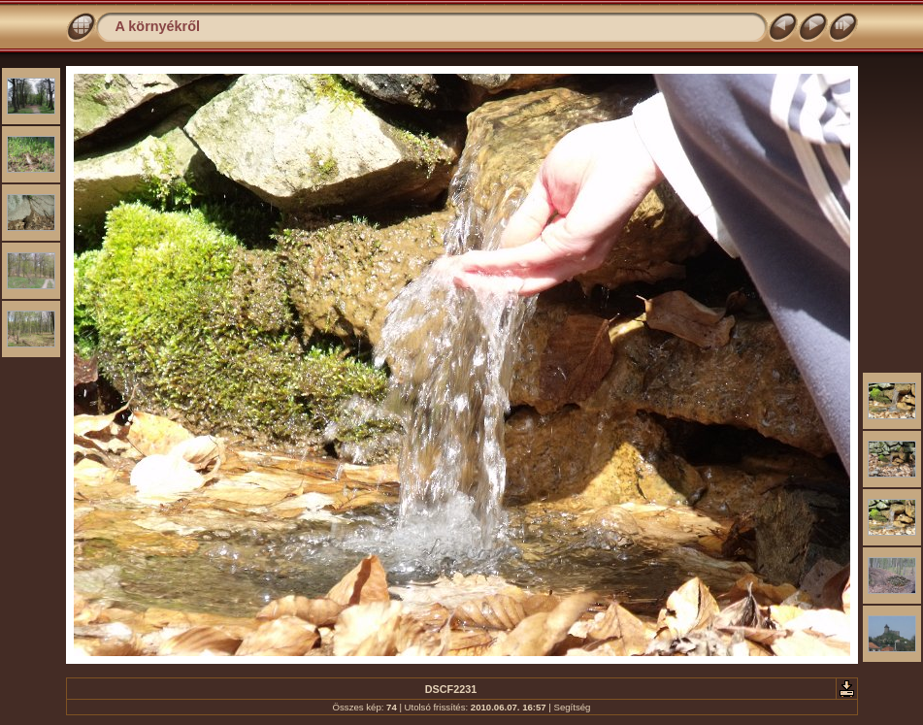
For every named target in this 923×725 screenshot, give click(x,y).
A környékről (157, 26)
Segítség (572, 707)
